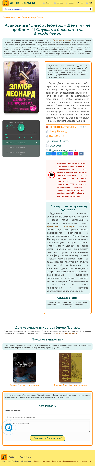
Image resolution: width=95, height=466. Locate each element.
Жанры (49, 3)
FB (54, 154)
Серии (81, 3)
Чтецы (71, 3)
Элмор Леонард (58, 131)
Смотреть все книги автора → (64, 333)
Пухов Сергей (56, 136)
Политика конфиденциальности (65, 461)
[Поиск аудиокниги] (47, 9)
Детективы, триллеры (62, 40)
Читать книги (85, 461)
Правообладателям (42, 461)
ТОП (91, 3)
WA (65, 154)
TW (59, 154)
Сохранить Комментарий (48, 438)
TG (48, 154)
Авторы (60, 3)
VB (71, 154)
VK (81, 154)
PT (76, 154)
